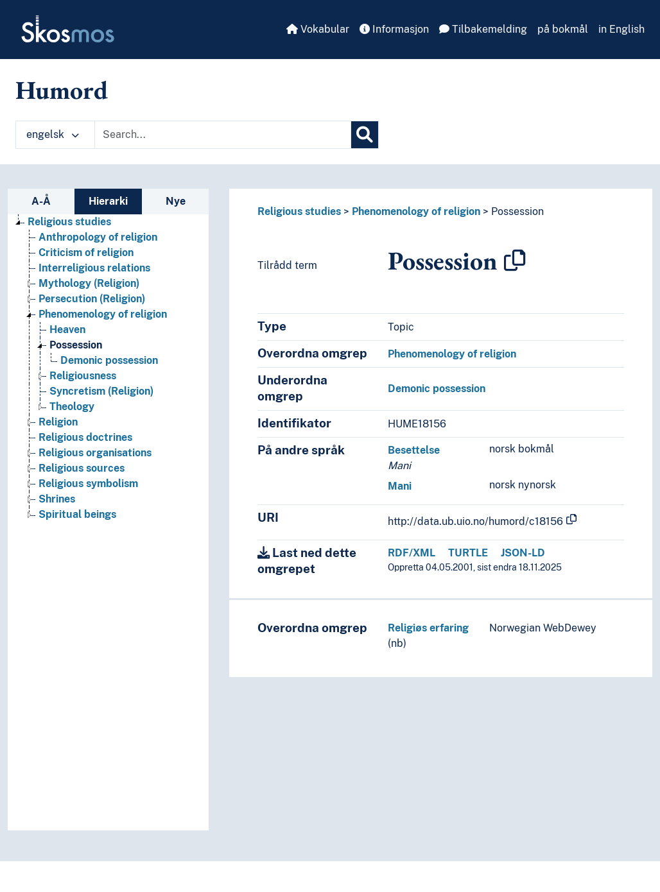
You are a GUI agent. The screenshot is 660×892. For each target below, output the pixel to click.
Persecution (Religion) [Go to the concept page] (92, 299)
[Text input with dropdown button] (222, 135)
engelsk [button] (52, 134)
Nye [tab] (176, 201)
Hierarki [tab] (108, 201)
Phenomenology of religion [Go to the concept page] (103, 314)
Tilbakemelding (483, 29)
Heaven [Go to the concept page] (67, 329)
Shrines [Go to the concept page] (57, 499)
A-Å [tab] (41, 201)
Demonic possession (436, 388)
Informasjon (394, 29)
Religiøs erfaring (428, 628)
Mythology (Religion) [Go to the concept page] (89, 283)
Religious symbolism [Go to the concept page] (88, 483)
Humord (61, 90)
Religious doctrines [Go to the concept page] (85, 437)
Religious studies (299, 211)
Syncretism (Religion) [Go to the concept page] (101, 391)
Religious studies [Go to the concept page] (69, 222)
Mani (400, 486)
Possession (517, 211)
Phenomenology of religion (416, 211)
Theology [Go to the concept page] (71, 406)
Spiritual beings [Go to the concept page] (77, 514)
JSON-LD (523, 553)
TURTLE (468, 553)
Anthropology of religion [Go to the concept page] (98, 237)
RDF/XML (411, 553)
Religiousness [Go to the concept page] (82, 376)
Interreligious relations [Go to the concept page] (94, 268)
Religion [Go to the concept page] (58, 422)
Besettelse (414, 450)
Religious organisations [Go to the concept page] (95, 453)
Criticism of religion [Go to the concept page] (86, 252)
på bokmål (562, 29)
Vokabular (317, 29)
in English (621, 29)
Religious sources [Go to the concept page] (82, 468)
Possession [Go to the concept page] (75, 345)
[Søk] (365, 135)
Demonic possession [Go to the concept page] (109, 360)
